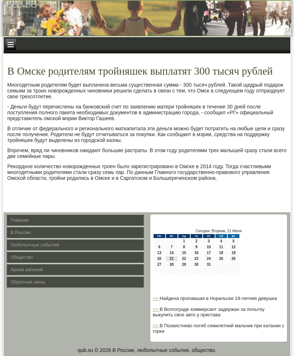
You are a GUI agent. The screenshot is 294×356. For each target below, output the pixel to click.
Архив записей (27, 269)
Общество (22, 257)
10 (209, 247)
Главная (19, 220)
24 (209, 259)
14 (172, 253)
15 (184, 253)
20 (159, 259)
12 (233, 247)
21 (172, 259)
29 (184, 264)
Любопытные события (35, 245)
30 (196, 264)
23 (196, 259)
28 (172, 264)
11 (221, 247)
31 (209, 264)
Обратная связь (28, 282)
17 (209, 253)
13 (159, 253)
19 (233, 253)
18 (221, 253)
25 (221, 259)
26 (233, 259)
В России (21, 232)
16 (196, 253)
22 (184, 259)
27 (159, 264)
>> (156, 298)
